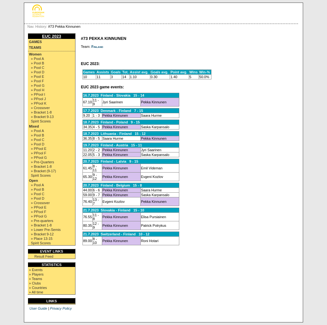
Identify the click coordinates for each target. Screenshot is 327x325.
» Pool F (37, 81)
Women (35, 54)
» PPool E (38, 149)
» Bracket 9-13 (42, 117)
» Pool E (37, 76)
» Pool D (37, 72)
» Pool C (37, 68)
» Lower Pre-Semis (46, 230)
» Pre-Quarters (42, 162)
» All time (36, 292)
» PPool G (39, 157)
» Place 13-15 (42, 238)
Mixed (34, 126)
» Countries (38, 288)
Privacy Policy (61, 308)
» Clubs (35, 283)
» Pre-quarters (42, 221)
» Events (36, 270)
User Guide (38, 308)
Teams (35, 47)
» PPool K (38, 103)
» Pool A (37, 59)
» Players (36, 274)
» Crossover (40, 108)
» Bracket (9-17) (43, 171)
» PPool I (38, 94)
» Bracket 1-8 (41, 112)
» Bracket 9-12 (42, 234)
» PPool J (38, 99)
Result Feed (43, 256)
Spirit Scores (41, 121)
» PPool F (38, 153)
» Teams (35, 279)
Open (33, 180)
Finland (97, 46)
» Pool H (37, 90)
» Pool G (38, 85)
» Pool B (37, 63)
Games (35, 42)
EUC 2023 (51, 36)
